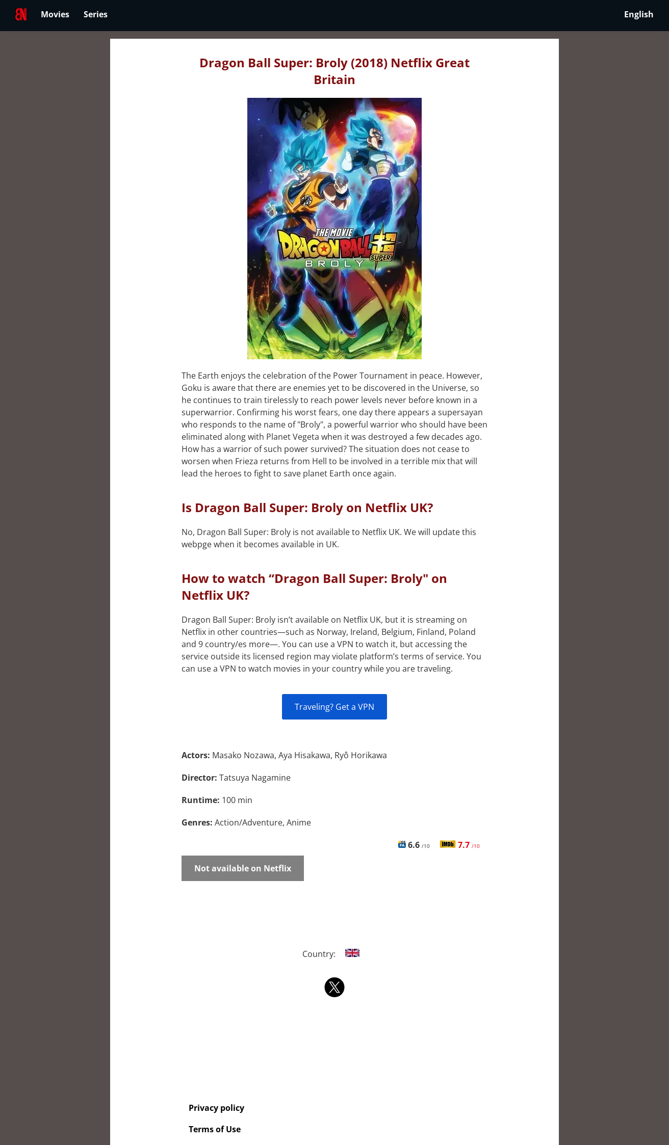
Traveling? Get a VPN (334, 706)
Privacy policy (216, 1107)
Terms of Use (215, 1129)
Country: (334, 954)
